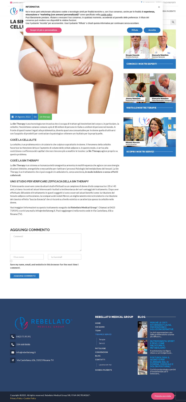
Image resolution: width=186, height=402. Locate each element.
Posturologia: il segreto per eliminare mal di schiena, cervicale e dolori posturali (161, 362)
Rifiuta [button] (135, 30)
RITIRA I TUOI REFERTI (166, 2)
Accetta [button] (152, 30)
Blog (97, 356)
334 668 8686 (23, 344)
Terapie (102, 339)
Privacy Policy (16, 398)
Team (98, 331)
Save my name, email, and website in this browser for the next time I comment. (44, 266)
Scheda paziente (167, 11)
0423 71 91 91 (23, 336)
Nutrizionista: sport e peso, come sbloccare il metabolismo (162, 344)
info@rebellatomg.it (26, 352)
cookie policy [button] (106, 14)
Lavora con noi (18, 2)
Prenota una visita (163, 396)
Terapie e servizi (103, 334)
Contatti (100, 360)
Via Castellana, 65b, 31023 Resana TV (35, 360)
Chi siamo (100, 327)
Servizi (102, 343)
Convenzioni (101, 352)
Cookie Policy (30, 398)
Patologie (100, 348)
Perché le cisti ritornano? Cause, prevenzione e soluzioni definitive (162, 326)
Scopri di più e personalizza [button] (43, 30)
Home (98, 323)
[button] (159, 7)
